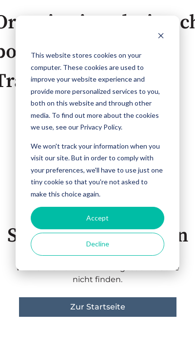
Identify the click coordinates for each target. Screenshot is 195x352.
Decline (97, 244)
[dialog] (97, 143)
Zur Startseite (97, 306)
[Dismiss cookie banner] (160, 37)
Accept (97, 218)
